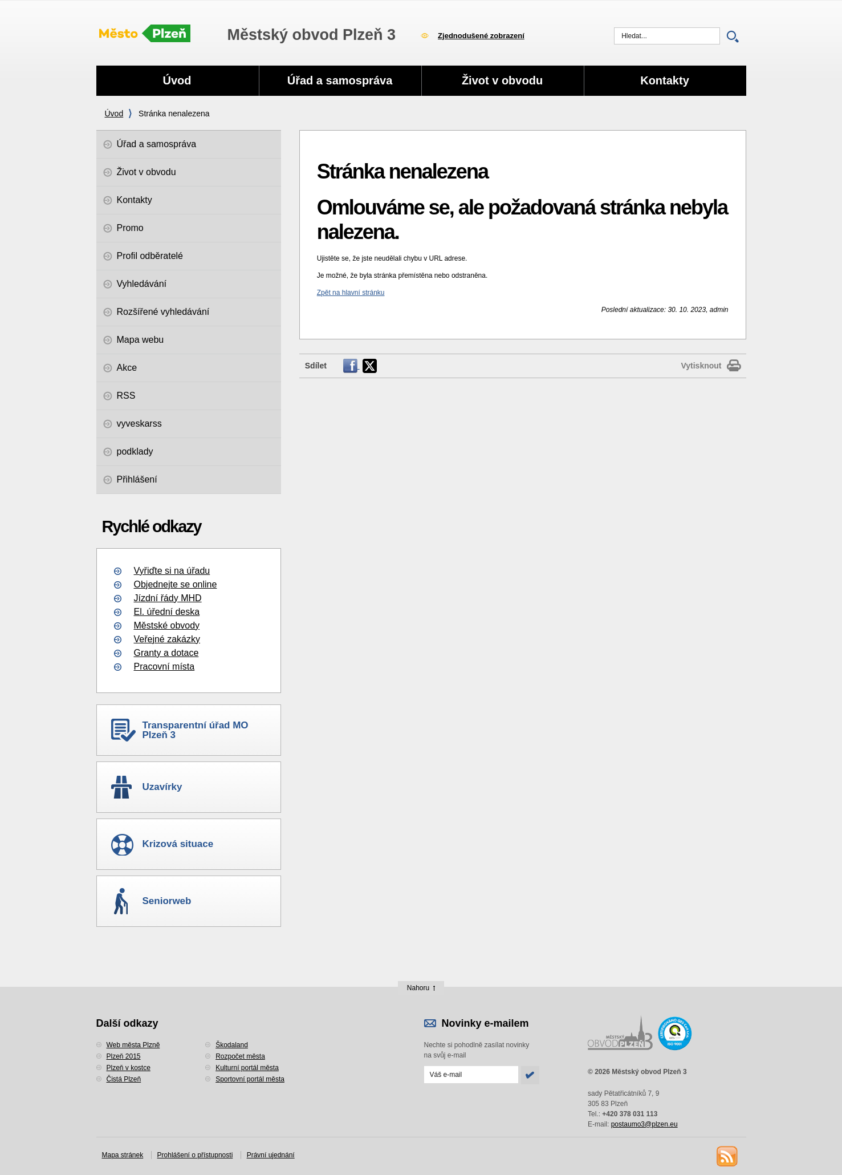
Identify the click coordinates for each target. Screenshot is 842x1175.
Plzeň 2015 (124, 1056)
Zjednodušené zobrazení (481, 35)
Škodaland (231, 1045)
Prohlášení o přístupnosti (195, 1155)
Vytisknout (701, 365)
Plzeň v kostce (128, 1068)
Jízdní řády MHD (168, 598)
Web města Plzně (133, 1045)
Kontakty (664, 80)
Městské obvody (167, 625)
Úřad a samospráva (340, 80)
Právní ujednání (271, 1155)
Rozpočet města (240, 1056)
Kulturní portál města (247, 1068)
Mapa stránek (123, 1155)
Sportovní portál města (249, 1079)
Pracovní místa (164, 666)
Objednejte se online (175, 584)
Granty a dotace (166, 653)
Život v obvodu (502, 80)
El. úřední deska (167, 612)
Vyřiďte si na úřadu (172, 571)
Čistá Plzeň (124, 1079)
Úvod (114, 113)
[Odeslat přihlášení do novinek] (471, 1074)
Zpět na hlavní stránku (351, 293)
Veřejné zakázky (167, 639)
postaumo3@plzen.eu (644, 1124)
